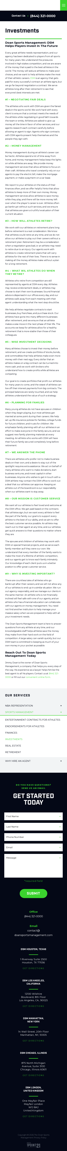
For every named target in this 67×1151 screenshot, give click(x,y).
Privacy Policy (40, 1137)
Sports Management (19, 712)
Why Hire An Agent (18, 761)
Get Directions (33, 968)
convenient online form (38, 677)
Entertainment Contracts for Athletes (32, 719)
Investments (13, 739)
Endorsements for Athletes (24, 726)
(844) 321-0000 (42, 16)
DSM (32, 78)
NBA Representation (19, 705)
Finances (11, 732)
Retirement (13, 752)
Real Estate (13, 745)
